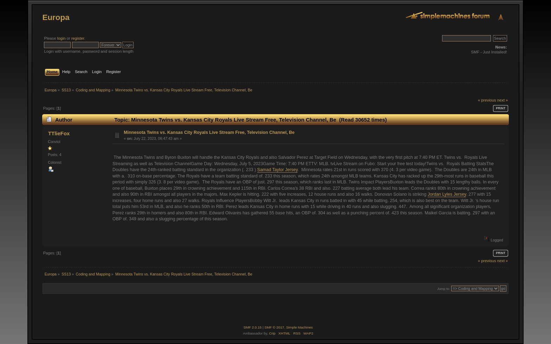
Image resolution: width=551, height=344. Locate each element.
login (61, 38)
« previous (487, 100)
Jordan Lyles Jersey (447, 194)
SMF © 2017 (274, 327)
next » (502, 100)
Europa (55, 17)
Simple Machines (299, 327)
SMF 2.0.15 (253, 327)
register (77, 38)
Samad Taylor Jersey (277, 169)
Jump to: (443, 289)
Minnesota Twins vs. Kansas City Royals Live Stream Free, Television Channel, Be (209, 132)
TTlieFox (59, 133)
